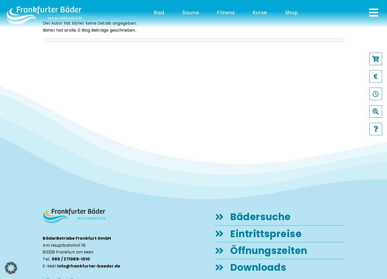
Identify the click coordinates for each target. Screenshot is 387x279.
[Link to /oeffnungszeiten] (375, 94)
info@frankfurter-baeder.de (88, 266)
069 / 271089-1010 (71, 259)
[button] (11, 268)
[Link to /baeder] (375, 111)
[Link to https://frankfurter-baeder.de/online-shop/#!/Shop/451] (375, 59)
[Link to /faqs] (375, 129)
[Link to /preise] (375, 76)
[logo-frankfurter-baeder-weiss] (44, 8)
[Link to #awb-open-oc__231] (373, 12)
